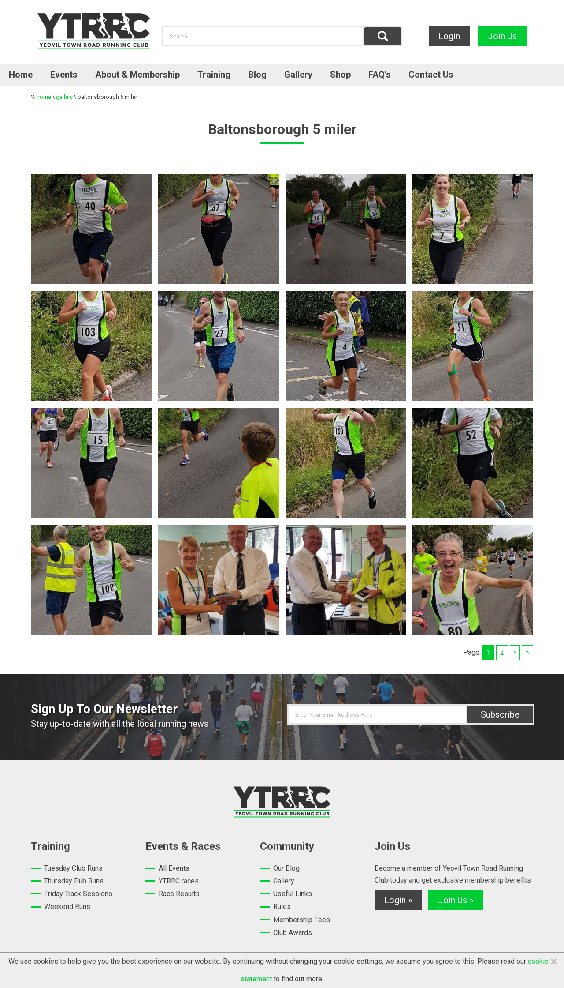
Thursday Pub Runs (74, 881)
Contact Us (430, 74)
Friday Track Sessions (78, 894)
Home (21, 74)
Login (449, 36)
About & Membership (137, 74)
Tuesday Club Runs (73, 868)
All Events (174, 868)
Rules (282, 906)
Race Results (179, 894)
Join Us (502, 36)
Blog (257, 74)
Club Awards (292, 932)
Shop (340, 74)
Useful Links (292, 894)
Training (213, 74)
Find (382, 36)
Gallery (298, 74)
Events (64, 74)
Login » (398, 900)
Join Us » (455, 900)
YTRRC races (179, 881)
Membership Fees (301, 920)
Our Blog (286, 868)
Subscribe (500, 714)
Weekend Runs (67, 906)
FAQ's (379, 74)
